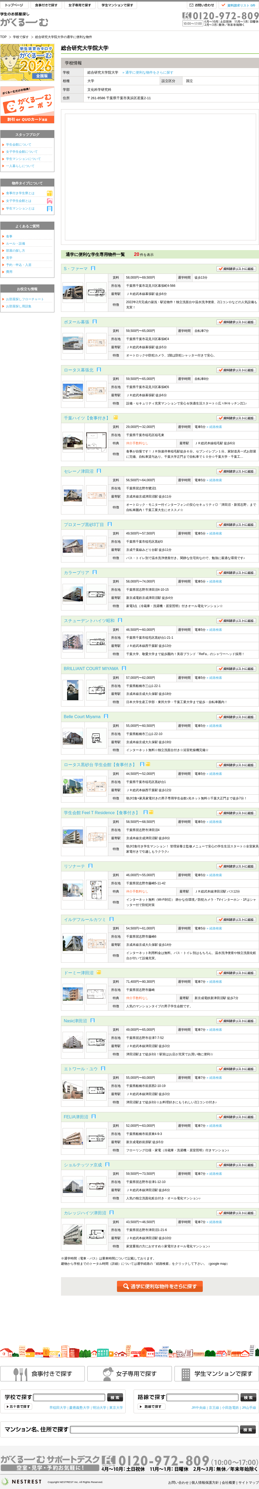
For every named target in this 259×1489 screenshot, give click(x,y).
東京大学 (116, 1408)
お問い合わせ (201, 5)
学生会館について (18, 144)
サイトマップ (248, 1483)
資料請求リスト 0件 (241, 5)
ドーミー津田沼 (78, 973)
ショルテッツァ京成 (83, 1165)
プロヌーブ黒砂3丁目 (84, 524)
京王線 (214, 1408)
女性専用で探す (129, 1373)
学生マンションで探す (117, 5)
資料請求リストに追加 (236, 268)
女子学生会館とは (18, 201)
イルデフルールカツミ (85, 919)
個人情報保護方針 (205, 1483)
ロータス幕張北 (78, 370)
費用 (9, 272)
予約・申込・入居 (18, 265)
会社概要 (229, 1483)
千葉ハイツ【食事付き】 (87, 418)
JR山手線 (249, 1408)
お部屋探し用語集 (18, 306)
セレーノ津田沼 (78, 471)
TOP (14, 5)
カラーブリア (76, 572)
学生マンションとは (20, 208)
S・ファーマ (76, 268)
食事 (9, 236)
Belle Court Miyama (82, 716)
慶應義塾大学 (79, 1408)
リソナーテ (74, 866)
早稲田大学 (58, 1408)
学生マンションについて (23, 159)
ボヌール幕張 (76, 322)
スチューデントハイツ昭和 (89, 620)
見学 (9, 258)
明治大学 (99, 1408)
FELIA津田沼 (76, 1117)
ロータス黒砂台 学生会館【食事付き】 (100, 764)
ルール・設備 (15, 243)
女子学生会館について (22, 152)
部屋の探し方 (15, 250)
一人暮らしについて (20, 166)
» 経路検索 (214, 427)
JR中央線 (198, 1408)
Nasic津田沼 (75, 1021)
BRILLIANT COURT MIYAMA (91, 668)
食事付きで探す (46, 5)
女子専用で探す (80, 5)
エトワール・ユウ (81, 1069)
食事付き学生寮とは (20, 193)
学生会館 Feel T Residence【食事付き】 (102, 812)
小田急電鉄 (230, 1408)
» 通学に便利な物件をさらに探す (148, 72)
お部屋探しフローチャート (25, 299)
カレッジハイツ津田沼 (85, 1213)
